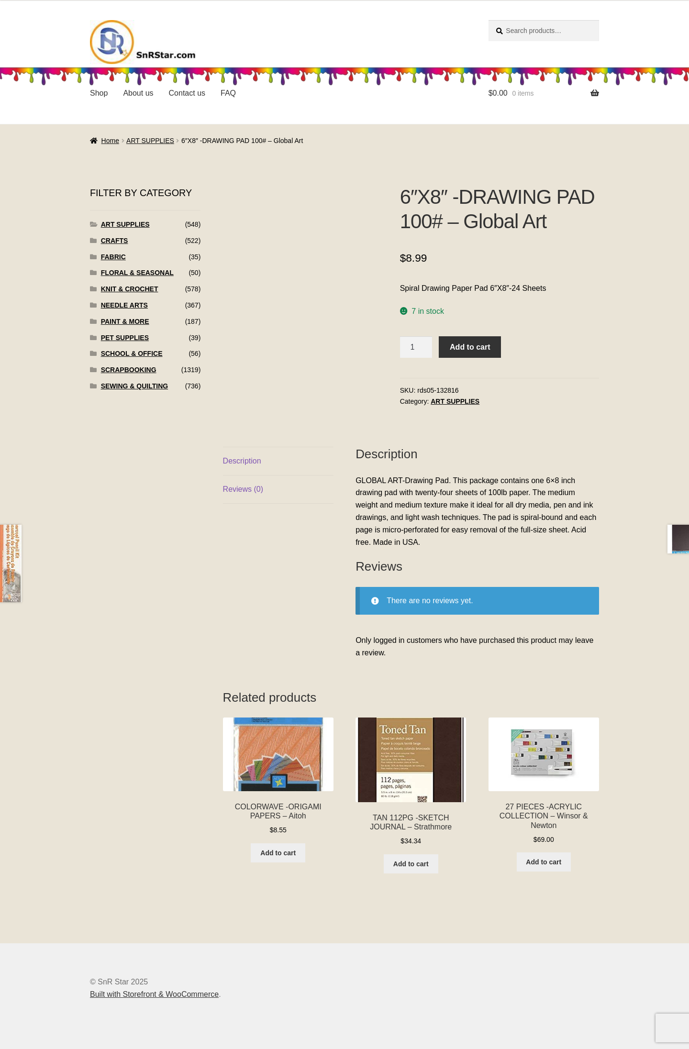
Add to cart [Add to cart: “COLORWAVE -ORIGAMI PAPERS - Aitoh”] (278, 853)
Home (110, 140)
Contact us (187, 93)
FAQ (228, 93)
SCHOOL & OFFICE (132, 353)
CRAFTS (114, 240)
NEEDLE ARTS (124, 305)
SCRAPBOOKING (128, 370)
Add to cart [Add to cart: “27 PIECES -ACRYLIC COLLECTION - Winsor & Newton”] (543, 862)
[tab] (278, 461)
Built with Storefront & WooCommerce (154, 994)
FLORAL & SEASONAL (137, 272)
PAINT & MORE (125, 321)
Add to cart (470, 347)
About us (138, 93)
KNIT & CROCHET (129, 289)
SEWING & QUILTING (134, 386)
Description (242, 461)
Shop (99, 93)
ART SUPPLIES (150, 140)
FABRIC (113, 257)
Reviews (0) (243, 489)
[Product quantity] (416, 347)
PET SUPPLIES (125, 338)
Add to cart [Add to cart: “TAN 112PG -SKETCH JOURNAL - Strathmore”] (411, 864)
